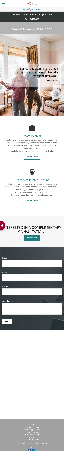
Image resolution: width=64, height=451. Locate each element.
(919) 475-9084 (34, 427)
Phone (5, 287)
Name (4, 258)
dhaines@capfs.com (32, 447)
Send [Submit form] (7, 321)
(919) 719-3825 (32, 19)
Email (4, 272)
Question (6, 301)
